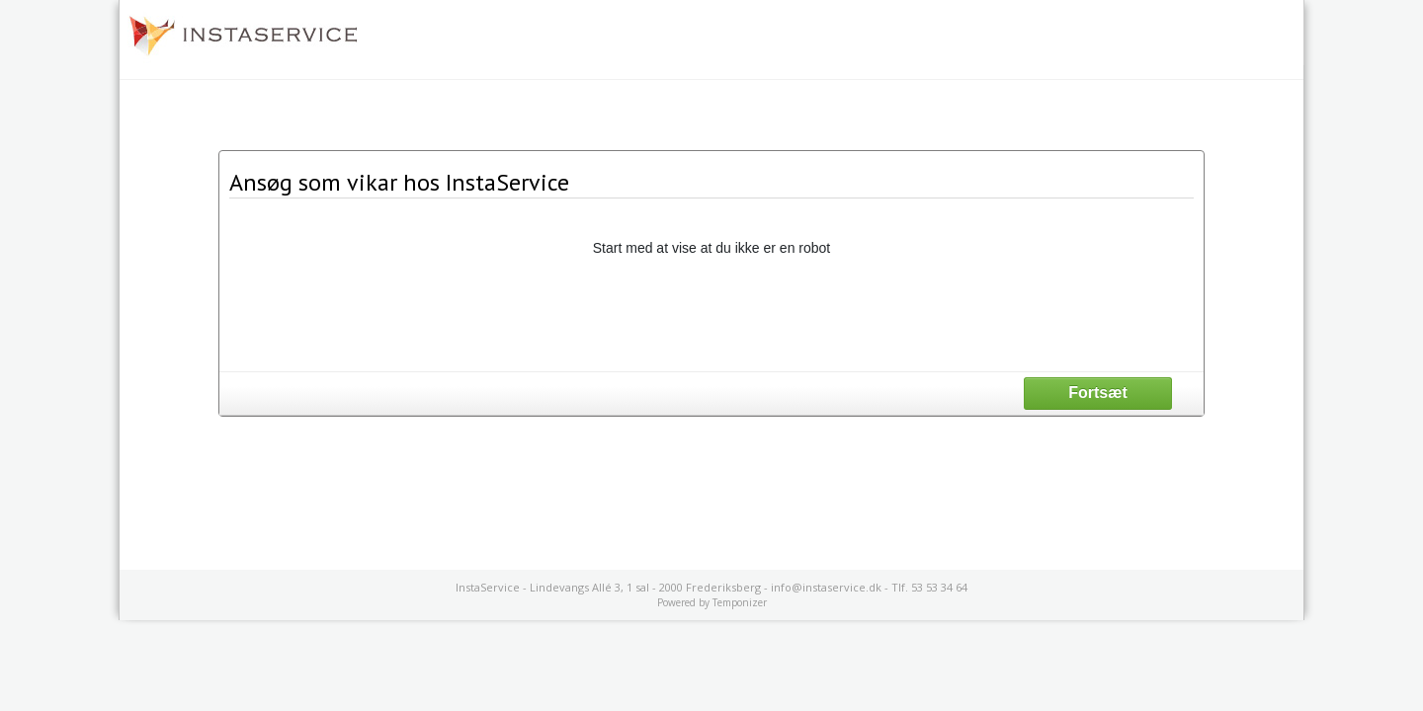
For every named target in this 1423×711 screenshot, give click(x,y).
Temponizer (739, 602)
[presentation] (711, 313)
